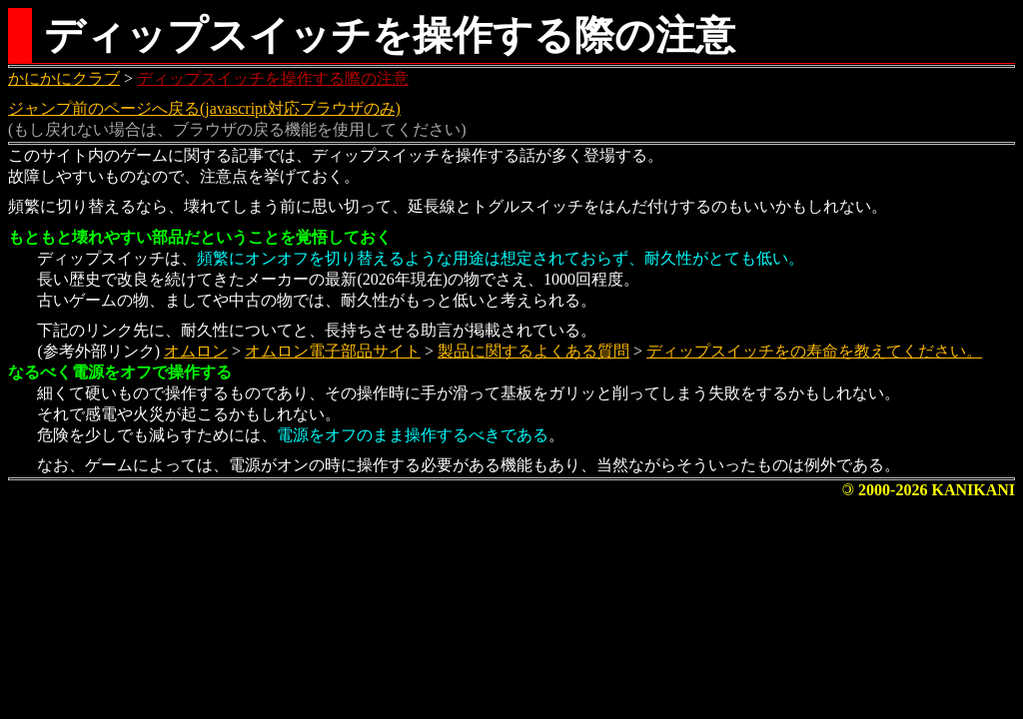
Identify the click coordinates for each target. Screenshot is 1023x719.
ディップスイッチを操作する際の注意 (273, 78)
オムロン (196, 351)
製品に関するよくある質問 (533, 351)
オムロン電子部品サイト (333, 351)
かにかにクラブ (64, 78)
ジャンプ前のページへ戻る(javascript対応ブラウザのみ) (204, 108)
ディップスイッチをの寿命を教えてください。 (814, 351)
